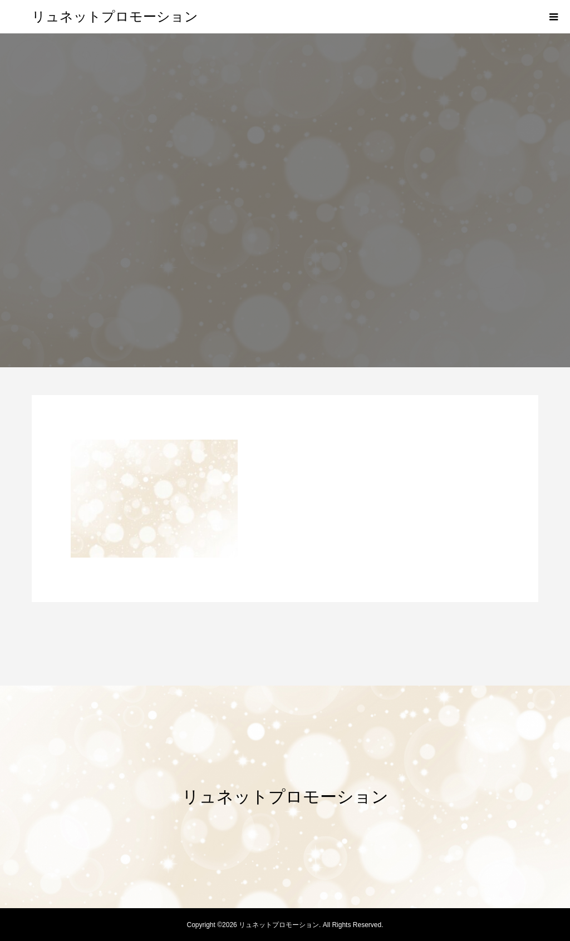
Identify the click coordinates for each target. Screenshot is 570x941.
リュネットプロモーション (115, 16)
